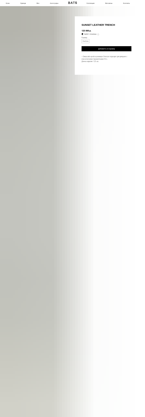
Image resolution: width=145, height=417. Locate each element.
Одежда (23, 3)
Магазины (108, 3)
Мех (38, 3)
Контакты (126, 3)
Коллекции (91, 3)
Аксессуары (54, 3)
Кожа (8, 3)
